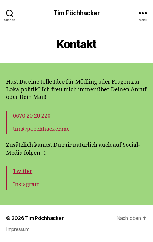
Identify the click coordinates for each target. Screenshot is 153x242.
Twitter (22, 171)
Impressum (17, 229)
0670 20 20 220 (32, 115)
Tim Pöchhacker (76, 13)
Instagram (26, 184)
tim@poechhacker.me (41, 129)
